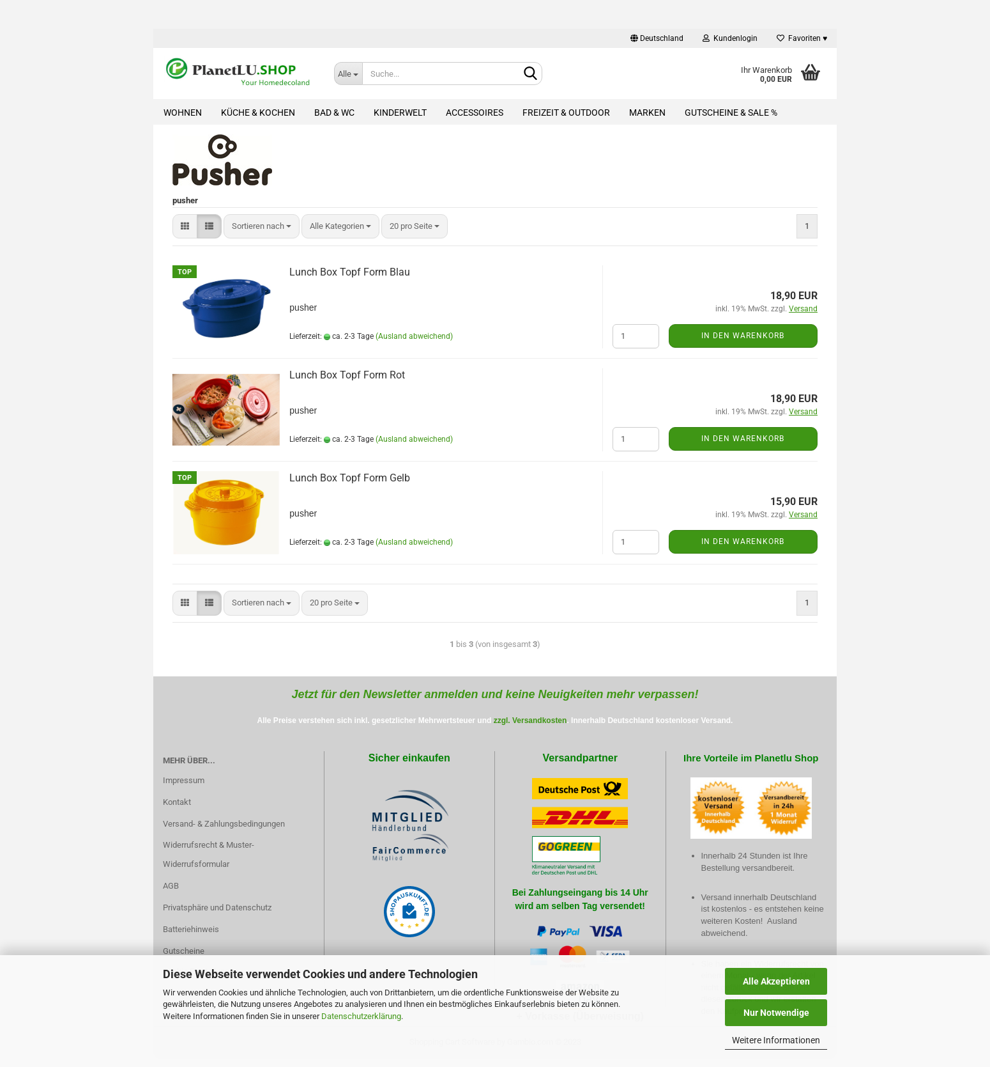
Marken (647, 112)
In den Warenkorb (742, 335)
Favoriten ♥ (802, 38)
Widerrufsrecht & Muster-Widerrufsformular (208, 854)
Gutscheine (183, 951)
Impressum (183, 780)
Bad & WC (334, 112)
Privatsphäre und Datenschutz (217, 907)
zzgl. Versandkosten (530, 720)
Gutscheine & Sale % (731, 112)
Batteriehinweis (191, 929)
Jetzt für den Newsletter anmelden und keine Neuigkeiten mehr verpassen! (494, 694)
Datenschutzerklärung (361, 1016)
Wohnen (183, 112)
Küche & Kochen (258, 112)
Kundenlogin (730, 38)
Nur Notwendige (776, 1013)
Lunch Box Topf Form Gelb (349, 478)
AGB (171, 886)
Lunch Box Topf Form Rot (347, 375)
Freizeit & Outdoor (566, 112)
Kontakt (177, 802)
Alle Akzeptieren (776, 981)
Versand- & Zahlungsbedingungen (224, 824)
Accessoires (474, 112)
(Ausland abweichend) (414, 336)
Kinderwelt (400, 112)
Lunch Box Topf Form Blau (349, 272)
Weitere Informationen (776, 1040)
